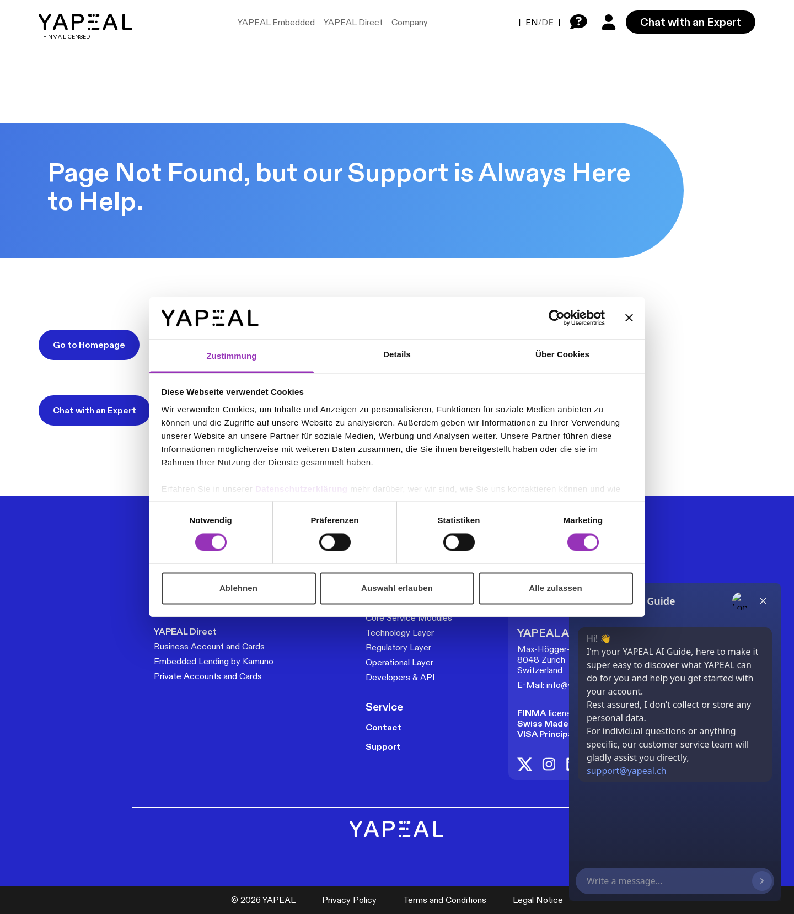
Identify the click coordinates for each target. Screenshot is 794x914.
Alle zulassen (555, 588)
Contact (383, 727)
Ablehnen (238, 588)
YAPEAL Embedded (276, 22)
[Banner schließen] (629, 318)
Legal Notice (538, 900)
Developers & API (400, 677)
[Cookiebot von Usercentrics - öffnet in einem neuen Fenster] (556, 318)
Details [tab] (397, 354)
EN (531, 22)
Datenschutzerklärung (302, 488)
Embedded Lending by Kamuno (213, 661)
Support (383, 746)
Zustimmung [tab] (232, 356)
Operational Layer (399, 662)
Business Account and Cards (209, 646)
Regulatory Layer (398, 647)
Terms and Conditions (444, 900)
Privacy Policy (349, 900)
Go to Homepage (89, 345)
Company (409, 22)
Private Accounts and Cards (208, 676)
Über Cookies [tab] (562, 354)
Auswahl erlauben (397, 588)
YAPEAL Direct (353, 22)
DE (547, 22)
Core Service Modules (409, 617)
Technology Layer (400, 632)
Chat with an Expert (690, 22)
